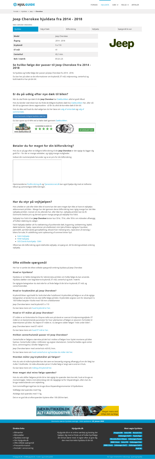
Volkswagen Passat (135, 439)
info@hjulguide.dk (29, 457)
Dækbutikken (62, 99)
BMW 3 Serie (115, 442)
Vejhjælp (96, 29)
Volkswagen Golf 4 (135, 445)
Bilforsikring (71, 29)
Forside (94, 5)
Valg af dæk (45, 29)
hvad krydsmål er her (41, 308)
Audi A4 (138, 448)
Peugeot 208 (118, 433)
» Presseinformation (21, 445)
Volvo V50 (127, 433)
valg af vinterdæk (68, 109)
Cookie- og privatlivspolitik (44, 457)
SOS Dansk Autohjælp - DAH (29, 241)
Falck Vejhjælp (23, 236)
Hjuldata (105, 5)
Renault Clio (137, 433)
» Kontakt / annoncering (23, 448)
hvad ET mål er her (40, 330)
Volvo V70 (124, 442)
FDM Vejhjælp (23, 239)
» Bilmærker (18, 432)
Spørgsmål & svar (125, 29)
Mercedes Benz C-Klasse (118, 439)
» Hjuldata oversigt (21, 438)
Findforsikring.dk (34, 184)
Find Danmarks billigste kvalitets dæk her (30, 116)
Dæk (115, 5)
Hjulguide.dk (18, 457)
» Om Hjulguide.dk (20, 440)
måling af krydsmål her (42, 368)
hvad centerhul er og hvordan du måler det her (52, 352)
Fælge (125, 5)
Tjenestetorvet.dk (51, 184)
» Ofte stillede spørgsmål (23, 443)
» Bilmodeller (18, 435)
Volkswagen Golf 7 (125, 436)
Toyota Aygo (137, 436)
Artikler (135, 5)
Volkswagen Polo (135, 442)
